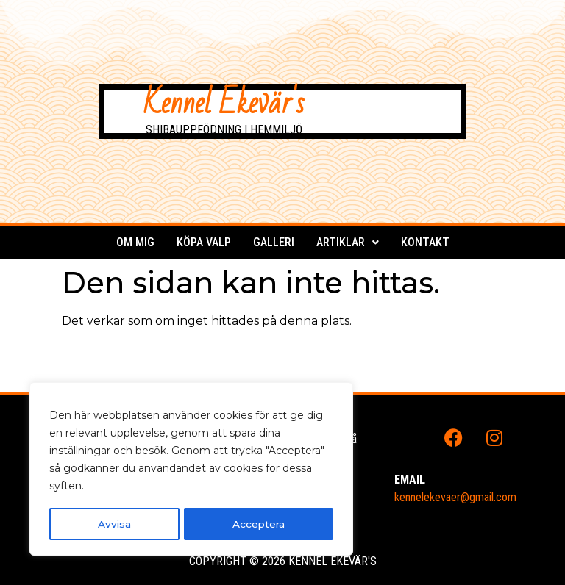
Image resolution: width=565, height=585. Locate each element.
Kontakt (425, 242)
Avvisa (114, 524)
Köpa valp (204, 242)
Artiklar (347, 242)
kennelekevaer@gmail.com (455, 497)
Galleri (273, 242)
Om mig (135, 242)
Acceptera (258, 524)
